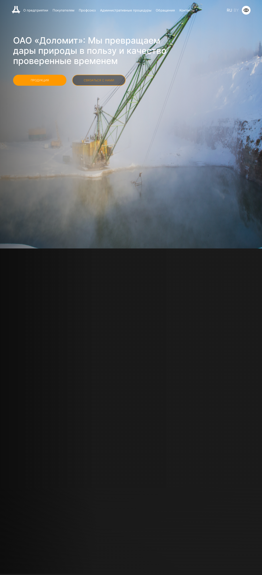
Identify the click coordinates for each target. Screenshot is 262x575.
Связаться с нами (99, 80)
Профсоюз (87, 10)
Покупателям (63, 10)
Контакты (186, 10)
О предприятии (35, 10)
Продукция (40, 80)
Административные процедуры (125, 10)
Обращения (165, 10)
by (236, 10)
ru (229, 10)
